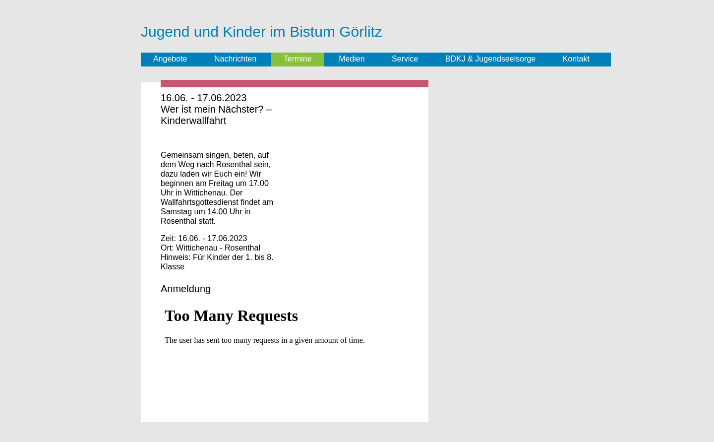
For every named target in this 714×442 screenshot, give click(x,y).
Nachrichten (235, 59)
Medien (351, 59)
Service (405, 59)
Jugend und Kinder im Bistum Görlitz (261, 31)
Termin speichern (276, 98)
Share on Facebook (173, 140)
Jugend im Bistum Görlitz (466, 28)
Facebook (218, 59)
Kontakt (576, 59)
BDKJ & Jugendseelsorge (490, 59)
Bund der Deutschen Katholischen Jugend (550, 30)
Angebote (170, 59)
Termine (298, 59)
